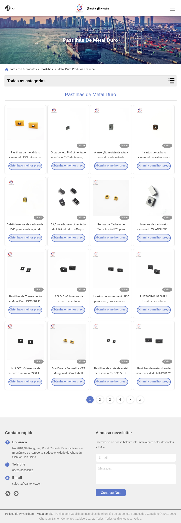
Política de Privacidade (19, 513)
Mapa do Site (45, 513)
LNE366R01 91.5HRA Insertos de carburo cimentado (154, 302)
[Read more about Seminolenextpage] (130, 399)
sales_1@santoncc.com (27, 483)
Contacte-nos (111, 492)
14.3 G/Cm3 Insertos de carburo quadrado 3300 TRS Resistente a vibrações (25, 374)
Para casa (15, 69)
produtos (31, 69)
